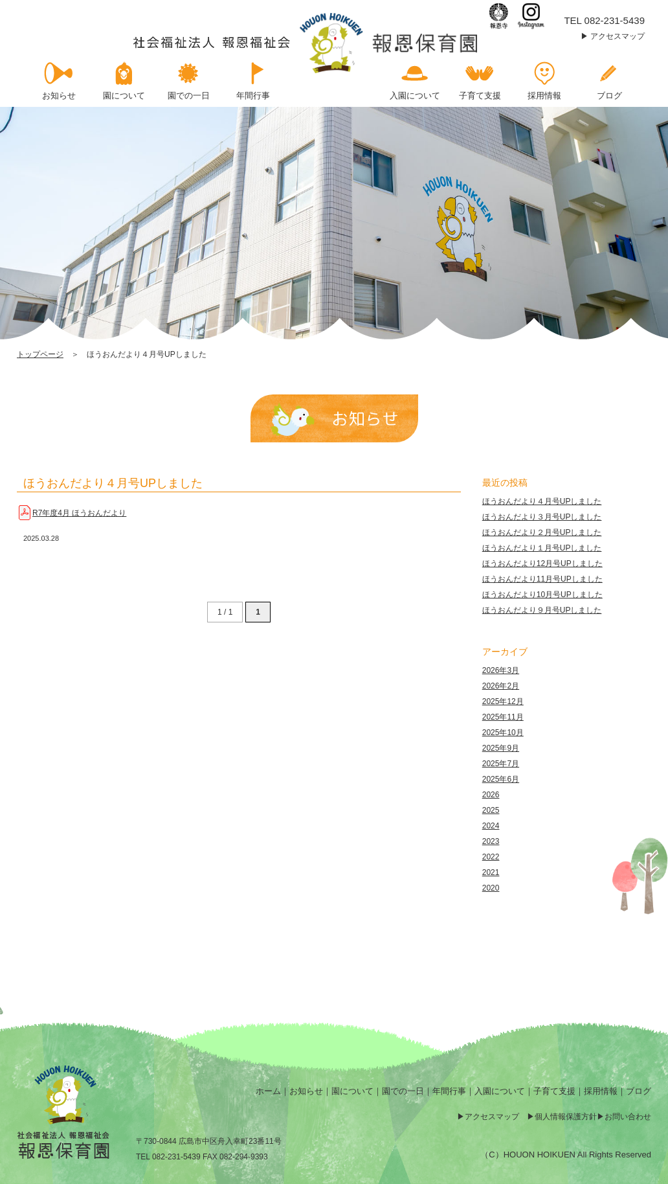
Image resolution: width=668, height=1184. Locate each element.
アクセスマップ (617, 36)
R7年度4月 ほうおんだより (79, 513)
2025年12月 (503, 701)
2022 (491, 856)
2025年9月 (500, 748)
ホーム (268, 1091)
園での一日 (403, 1091)
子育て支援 (554, 1091)
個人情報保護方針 (566, 1116)
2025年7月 (500, 763)
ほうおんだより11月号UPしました (542, 579)
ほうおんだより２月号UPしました (542, 532)
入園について (499, 1091)
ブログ (638, 1091)
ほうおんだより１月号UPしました (542, 547)
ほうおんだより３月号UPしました (542, 516)
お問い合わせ (628, 1116)
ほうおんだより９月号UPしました (542, 610)
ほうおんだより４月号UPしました (113, 483)
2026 (491, 794)
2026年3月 (500, 670)
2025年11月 (503, 717)
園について (352, 1091)
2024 (491, 825)
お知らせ (306, 1091)
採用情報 (601, 1091)
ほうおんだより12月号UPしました (542, 563)
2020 (491, 888)
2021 (491, 872)
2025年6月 (500, 779)
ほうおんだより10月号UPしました (542, 594)
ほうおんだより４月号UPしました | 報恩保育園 (306, 43)
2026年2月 (500, 685)
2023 (491, 841)
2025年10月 (503, 732)
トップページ (40, 354)
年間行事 (449, 1091)
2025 (491, 810)
